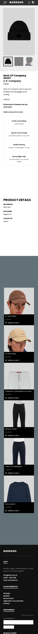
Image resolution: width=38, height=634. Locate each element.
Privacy (6, 603)
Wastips (6, 593)
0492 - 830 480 (9, 578)
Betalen (6, 596)
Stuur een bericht (10, 580)
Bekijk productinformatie (13, 112)
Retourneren (8, 598)
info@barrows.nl (10, 575)
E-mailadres (9, 618)
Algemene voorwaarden (13, 601)
